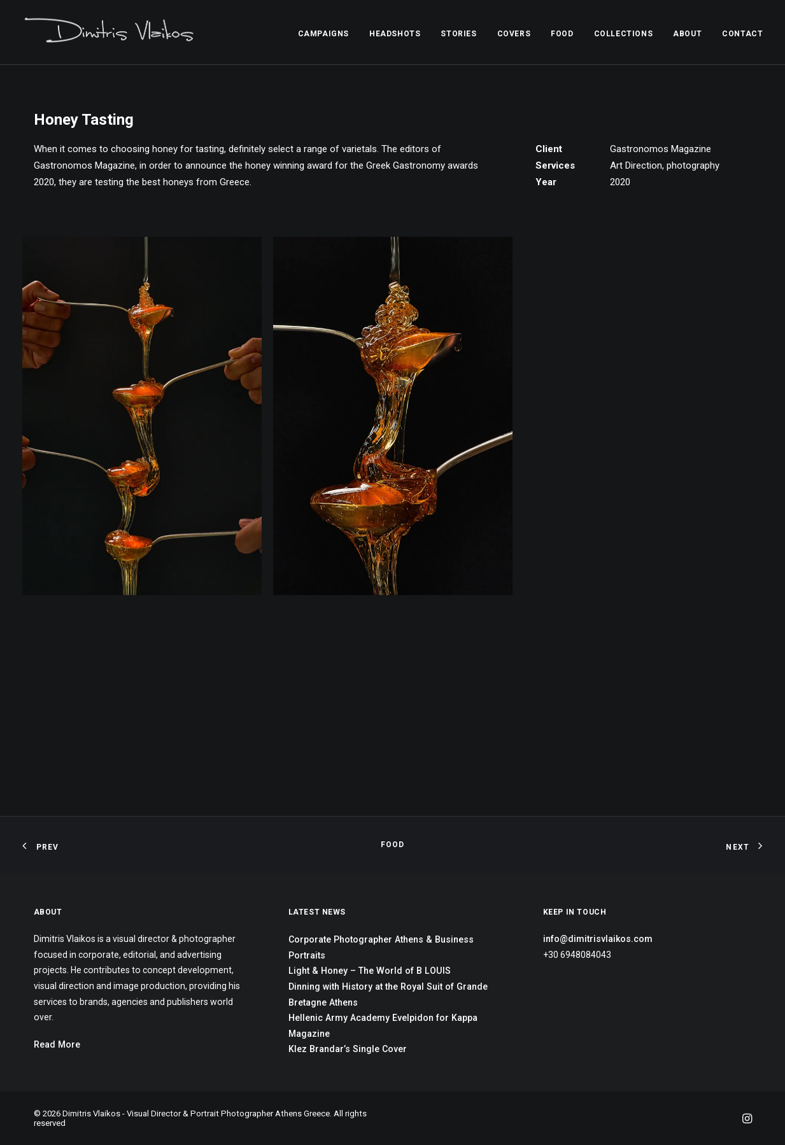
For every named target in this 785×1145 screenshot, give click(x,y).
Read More (57, 1044)
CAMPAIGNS (323, 33)
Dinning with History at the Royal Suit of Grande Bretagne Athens (388, 994)
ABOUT (687, 33)
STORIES (458, 33)
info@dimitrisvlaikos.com (598, 939)
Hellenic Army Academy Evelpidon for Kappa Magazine (382, 1026)
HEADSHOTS (394, 33)
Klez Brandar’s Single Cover (347, 1049)
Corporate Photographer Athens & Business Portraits (381, 947)
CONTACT (742, 33)
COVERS (514, 33)
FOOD (562, 33)
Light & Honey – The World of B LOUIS (369, 971)
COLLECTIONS (623, 33)
